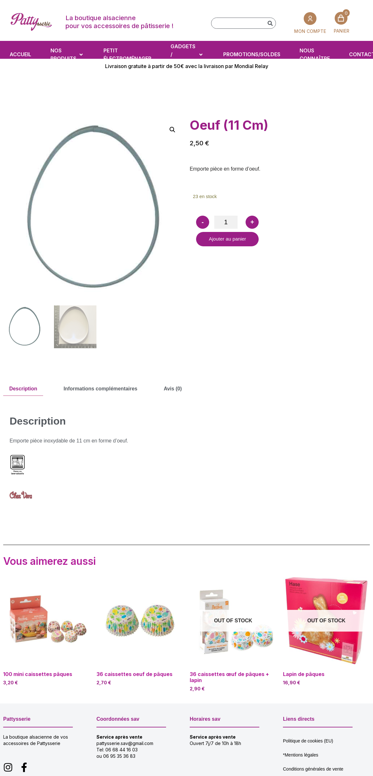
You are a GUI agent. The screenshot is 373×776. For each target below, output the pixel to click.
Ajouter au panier (228, 239)
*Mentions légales (300, 754)
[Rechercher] (270, 23)
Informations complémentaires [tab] (101, 388)
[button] (172, 129)
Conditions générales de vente (313, 768)
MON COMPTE (310, 31)
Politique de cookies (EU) (308, 740)
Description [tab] (23, 388)
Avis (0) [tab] (174, 388)
